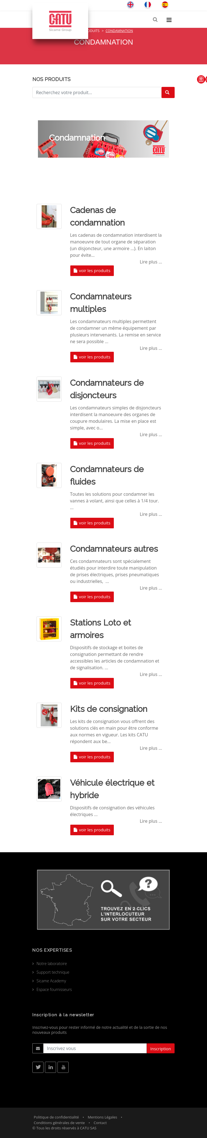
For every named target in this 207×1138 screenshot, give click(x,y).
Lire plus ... (151, 262)
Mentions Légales (102, 1117)
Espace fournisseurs (54, 989)
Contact (100, 1122)
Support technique (53, 972)
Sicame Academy (51, 980)
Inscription (160, 1048)
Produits (91, 30)
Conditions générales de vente (59, 1122)
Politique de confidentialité (56, 1117)
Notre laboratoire (52, 963)
